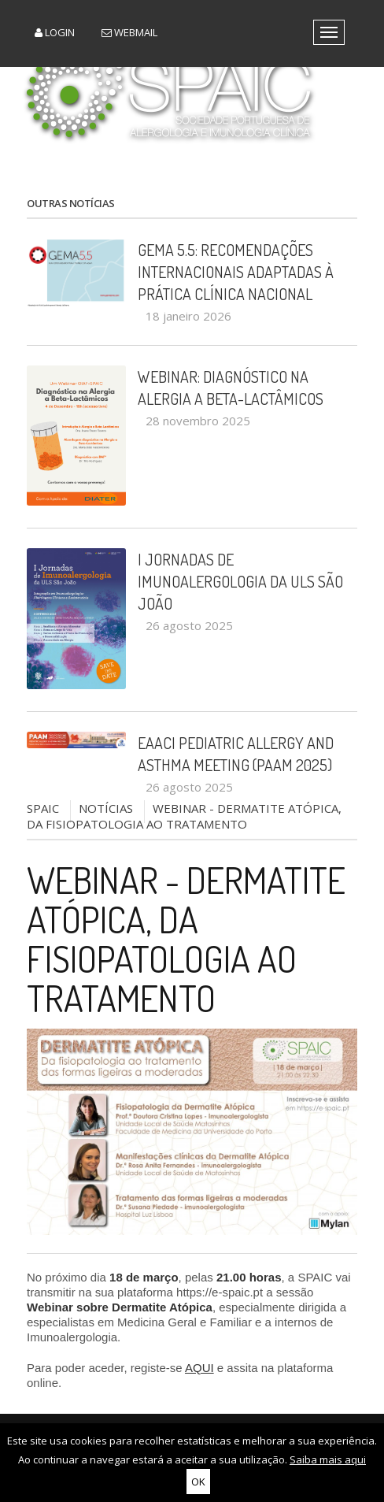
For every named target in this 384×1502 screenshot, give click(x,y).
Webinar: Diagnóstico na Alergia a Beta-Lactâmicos (230, 387)
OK (198, 1481)
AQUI (199, 1367)
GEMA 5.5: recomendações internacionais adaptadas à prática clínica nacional (236, 271)
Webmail (129, 32)
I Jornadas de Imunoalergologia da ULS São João (240, 581)
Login (55, 32)
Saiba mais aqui (328, 1459)
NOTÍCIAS (106, 808)
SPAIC (43, 808)
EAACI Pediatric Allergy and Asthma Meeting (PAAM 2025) (236, 753)
